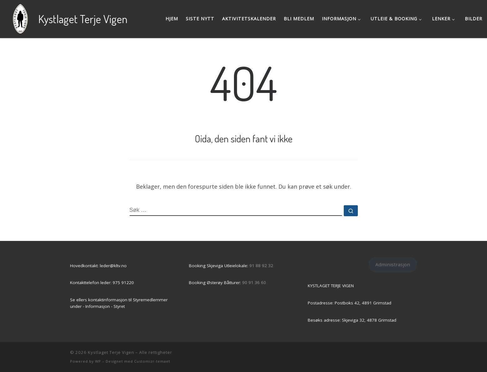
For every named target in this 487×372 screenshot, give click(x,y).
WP (98, 361)
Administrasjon (392, 264)
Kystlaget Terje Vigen (111, 352)
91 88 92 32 (261, 265)
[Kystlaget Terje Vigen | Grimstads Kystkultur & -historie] (20, 17)
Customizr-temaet (152, 361)
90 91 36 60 (254, 282)
